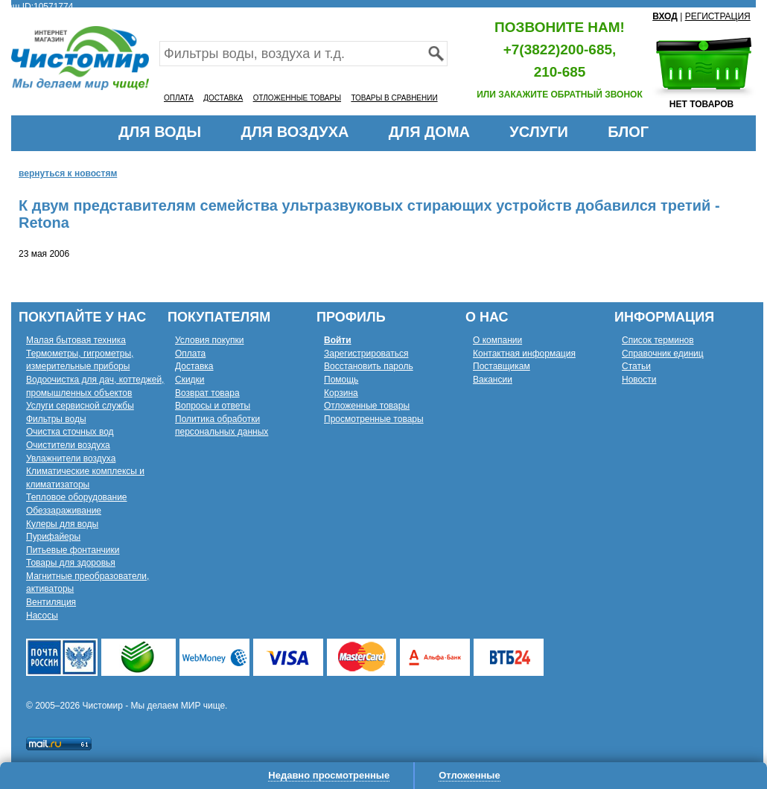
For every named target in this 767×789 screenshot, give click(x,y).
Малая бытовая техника (76, 340)
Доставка (194, 366)
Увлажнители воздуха (70, 458)
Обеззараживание (63, 510)
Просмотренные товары (374, 419)
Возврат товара (207, 393)
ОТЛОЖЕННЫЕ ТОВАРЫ (297, 98)
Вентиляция (51, 602)
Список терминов (658, 340)
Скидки (190, 379)
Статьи (636, 366)
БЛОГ (628, 132)
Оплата (190, 353)
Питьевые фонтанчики (73, 550)
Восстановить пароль (368, 366)
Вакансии (492, 379)
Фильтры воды (56, 419)
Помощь (341, 379)
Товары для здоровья (70, 563)
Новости (639, 379)
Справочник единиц (663, 353)
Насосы (42, 615)
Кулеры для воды (62, 524)
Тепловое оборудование (76, 497)
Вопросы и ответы (212, 405)
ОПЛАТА (179, 98)
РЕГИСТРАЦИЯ (718, 16)
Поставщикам (501, 366)
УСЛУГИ (538, 132)
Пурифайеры (53, 536)
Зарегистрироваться (366, 353)
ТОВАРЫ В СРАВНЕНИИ (394, 98)
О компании (497, 340)
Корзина (341, 393)
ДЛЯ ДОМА (429, 132)
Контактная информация (524, 353)
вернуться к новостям (68, 173)
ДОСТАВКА (223, 98)
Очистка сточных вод (70, 432)
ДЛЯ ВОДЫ (159, 132)
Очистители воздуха (68, 445)
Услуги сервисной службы (80, 405)
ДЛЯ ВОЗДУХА (295, 132)
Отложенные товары (367, 405)
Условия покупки (209, 340)
